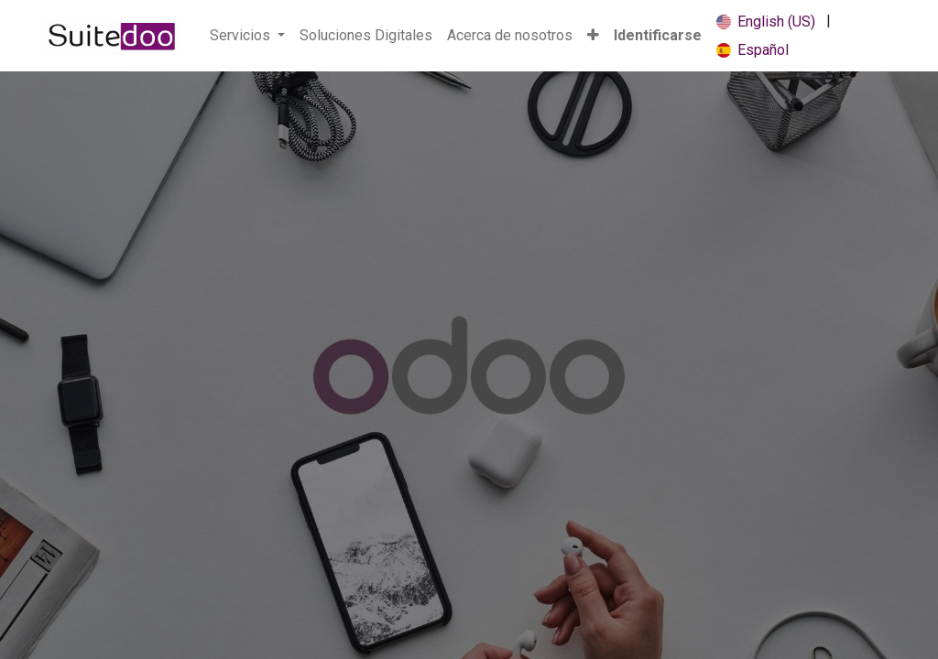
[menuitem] (366, 35)
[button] (593, 35)
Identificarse (658, 35)
